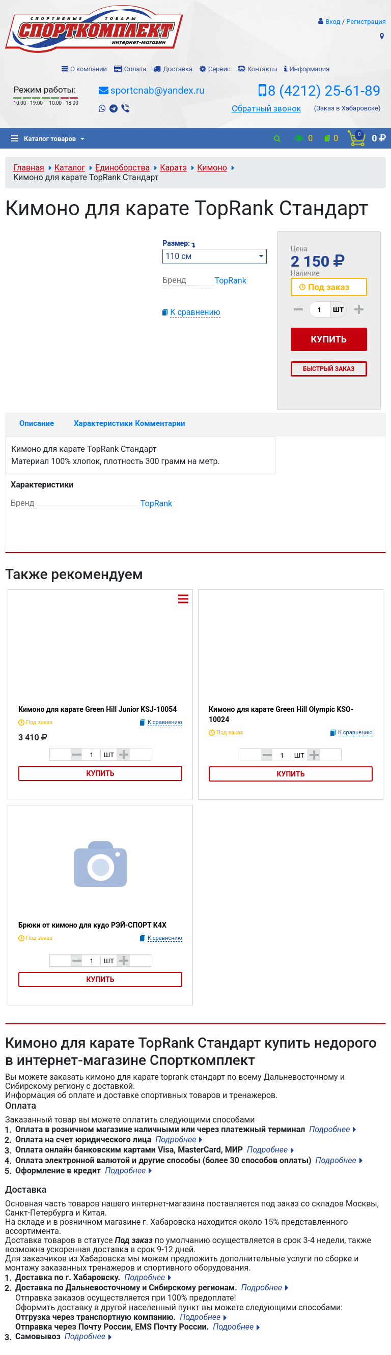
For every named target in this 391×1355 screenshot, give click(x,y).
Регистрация (366, 21)
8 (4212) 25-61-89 (324, 91)
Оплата (135, 69)
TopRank (230, 280)
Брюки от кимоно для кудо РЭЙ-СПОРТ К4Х (92, 925)
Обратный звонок (266, 108)
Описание (36, 423)
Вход (332, 21)
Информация (309, 69)
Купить (101, 773)
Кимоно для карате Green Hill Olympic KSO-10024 (281, 714)
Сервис (219, 69)
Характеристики (100, 423)
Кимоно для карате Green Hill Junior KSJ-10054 (97, 709)
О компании (88, 69)
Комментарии (160, 423)
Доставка (177, 69)
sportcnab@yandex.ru (157, 90)
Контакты (262, 69)
